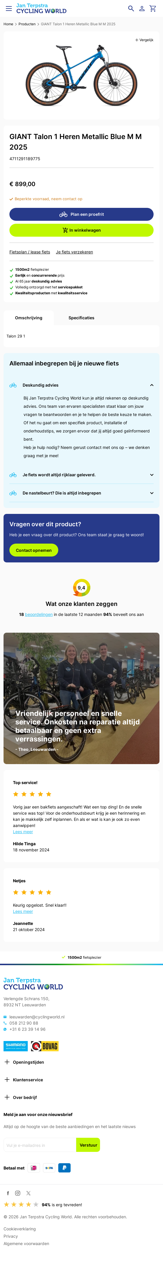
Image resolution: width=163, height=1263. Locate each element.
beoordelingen (39, 614)
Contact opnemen (34, 550)
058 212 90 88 (23, 1022)
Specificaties (81, 317)
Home (8, 24)
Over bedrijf (20, 1097)
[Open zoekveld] (131, 8)
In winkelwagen (81, 230)
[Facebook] (8, 1193)
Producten (27, 24)
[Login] (143, 8)
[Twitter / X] (28, 1193)
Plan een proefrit (81, 214)
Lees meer (23, 831)
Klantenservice (23, 1079)
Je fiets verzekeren (74, 251)
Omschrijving (28, 317)
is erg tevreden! (62, 1204)
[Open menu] (9, 8)
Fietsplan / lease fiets (29, 251)
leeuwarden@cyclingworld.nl (36, 1016)
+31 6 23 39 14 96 (27, 1029)
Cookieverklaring (20, 1228)
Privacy (11, 1236)
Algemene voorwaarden (26, 1243)
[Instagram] (17, 1193)
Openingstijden (24, 1061)
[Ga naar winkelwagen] (153, 8)
